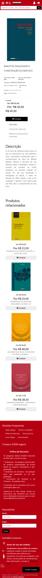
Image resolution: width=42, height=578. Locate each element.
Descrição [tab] (13, 124)
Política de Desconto (12, 434)
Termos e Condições (25, 430)
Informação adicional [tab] (17, 129)
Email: (4, 522)
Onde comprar (10, 430)
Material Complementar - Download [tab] (19, 135)
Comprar (16, 119)
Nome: (4, 513)
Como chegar (10, 437)
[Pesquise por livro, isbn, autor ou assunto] (19, 7)
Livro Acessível (23, 437)
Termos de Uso (28, 434)
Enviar (6, 531)
